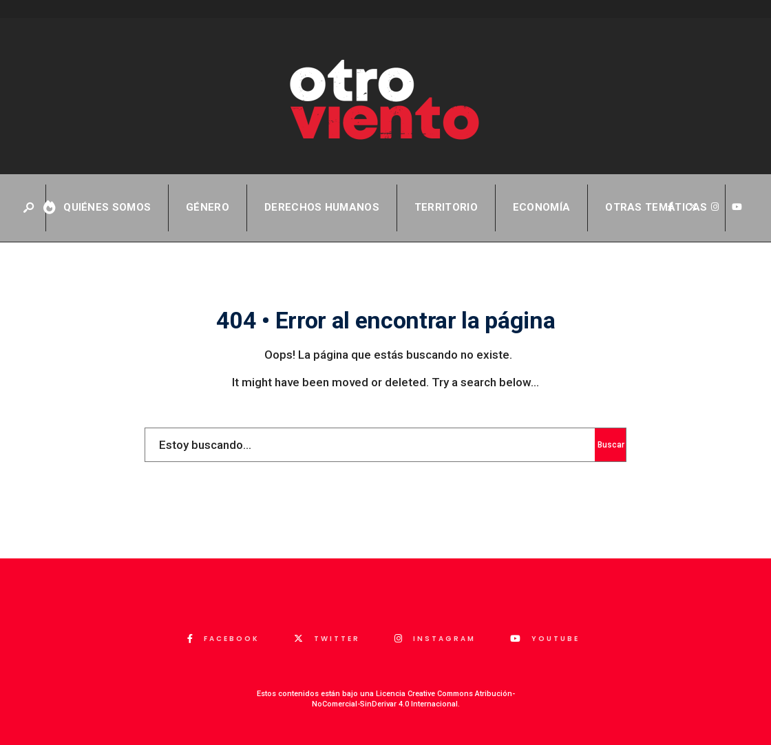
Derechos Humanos (321, 207)
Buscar (611, 445)
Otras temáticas (656, 207)
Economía (541, 207)
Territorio (446, 207)
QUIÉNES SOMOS (107, 207)
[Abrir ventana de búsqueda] (29, 208)
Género (207, 207)
